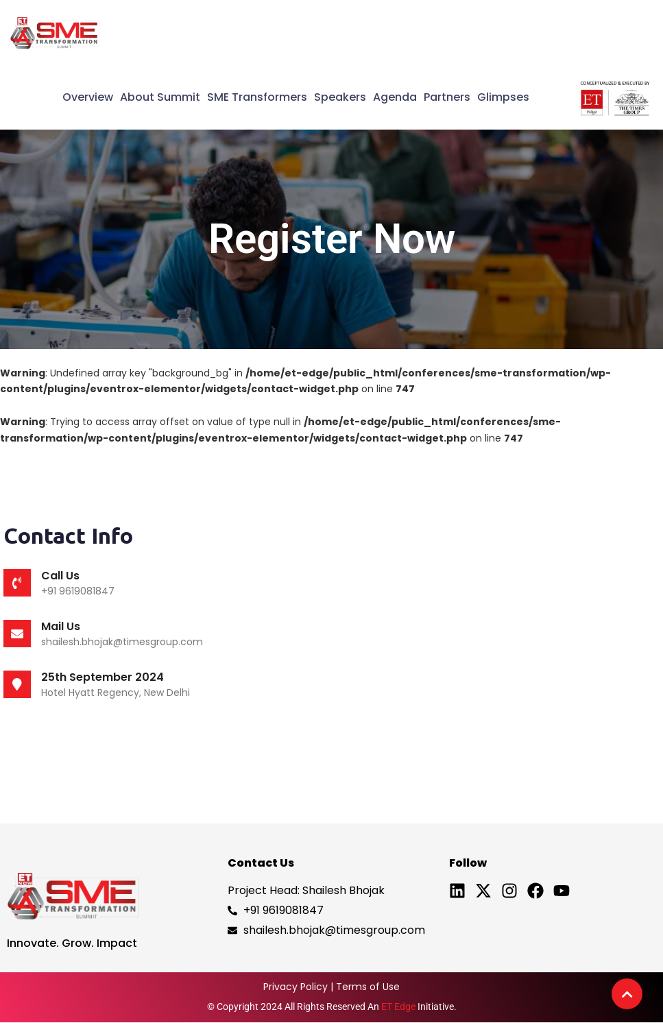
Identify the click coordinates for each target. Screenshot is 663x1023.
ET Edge (398, 1006)
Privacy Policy (295, 987)
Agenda (395, 97)
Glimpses (503, 97)
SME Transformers (257, 97)
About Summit (160, 97)
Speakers (340, 97)
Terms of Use (368, 987)
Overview (87, 97)
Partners (447, 97)
